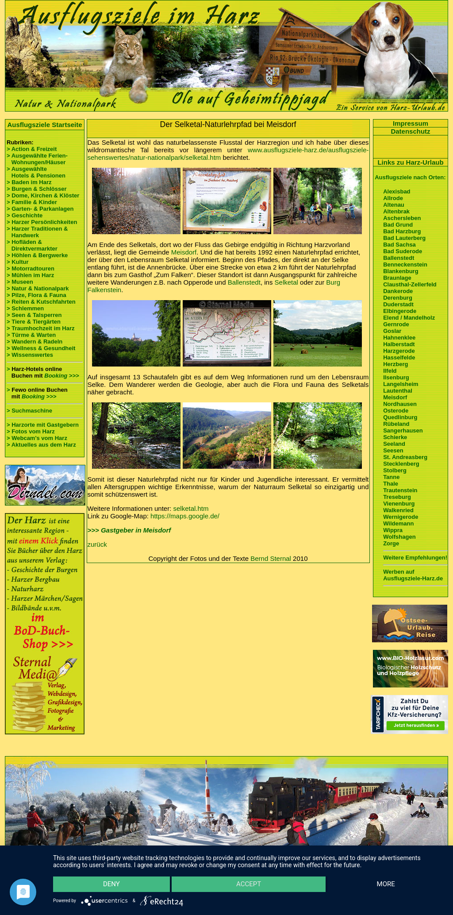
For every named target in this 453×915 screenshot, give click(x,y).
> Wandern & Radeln (34, 341)
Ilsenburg (396, 377)
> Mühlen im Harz (30, 275)
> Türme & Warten (31, 335)
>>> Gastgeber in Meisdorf (129, 530)
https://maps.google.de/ (184, 516)
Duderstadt (398, 304)
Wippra (393, 530)
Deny (111, 884)
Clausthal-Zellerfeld (410, 284)
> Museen (20, 281)
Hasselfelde (399, 357)
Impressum (410, 123)
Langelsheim (400, 384)
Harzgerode (399, 350)
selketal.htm (191, 508)
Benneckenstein (405, 264)
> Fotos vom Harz (31, 431)
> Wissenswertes (30, 354)
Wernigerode (400, 516)
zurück (97, 544)
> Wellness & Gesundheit (41, 348)
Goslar (392, 331)
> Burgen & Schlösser (36, 188)
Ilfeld (389, 370)
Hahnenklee (399, 337)
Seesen (393, 450)
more (386, 884)
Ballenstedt (244, 282)
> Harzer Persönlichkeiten (42, 222)
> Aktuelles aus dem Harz (41, 444)
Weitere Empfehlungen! (415, 557)
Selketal (286, 282)
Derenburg (397, 297)
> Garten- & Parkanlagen (40, 208)
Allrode (393, 198)
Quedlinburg (400, 417)
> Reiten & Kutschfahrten (41, 301)
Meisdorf (184, 252)
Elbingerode (399, 311)
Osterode (395, 410)
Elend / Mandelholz (409, 317)
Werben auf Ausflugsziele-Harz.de (413, 575)
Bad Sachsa (399, 244)
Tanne (391, 477)
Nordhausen (400, 404)
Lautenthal (397, 390)
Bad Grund (398, 224)
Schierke (395, 437)
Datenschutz (410, 131)
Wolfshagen (399, 536)
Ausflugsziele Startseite (44, 124)
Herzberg (395, 364)
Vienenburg (399, 503)
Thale (390, 483)
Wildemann (398, 523)
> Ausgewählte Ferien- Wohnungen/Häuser (38, 159)
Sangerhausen (403, 430)
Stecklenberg (401, 463)
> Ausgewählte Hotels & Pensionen (36, 172)
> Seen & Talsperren (34, 315)
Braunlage (397, 277)
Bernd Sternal (270, 558)
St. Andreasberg (405, 457)
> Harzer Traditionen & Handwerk (37, 232)
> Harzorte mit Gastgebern (43, 424)
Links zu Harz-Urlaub (410, 162)
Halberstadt (399, 344)
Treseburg (397, 497)
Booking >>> (61, 375)
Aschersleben (402, 218)
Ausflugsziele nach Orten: (410, 177)
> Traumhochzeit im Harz (41, 328)
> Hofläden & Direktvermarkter (32, 245)
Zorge (391, 543)
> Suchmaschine (29, 410)
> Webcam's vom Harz (37, 438)
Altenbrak (396, 211)
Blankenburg (400, 271)
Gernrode (396, 324)
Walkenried (398, 510)
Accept (248, 884)
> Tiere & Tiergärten (34, 321)
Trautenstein (400, 490)
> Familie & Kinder (32, 202)
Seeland (394, 443)
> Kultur (17, 262)
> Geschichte (24, 215)
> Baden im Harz (29, 182)
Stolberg (395, 470)
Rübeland (396, 424)
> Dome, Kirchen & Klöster (43, 195)
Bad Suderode (402, 251)
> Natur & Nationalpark (38, 288)
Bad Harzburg (402, 231)
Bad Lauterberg (404, 238)
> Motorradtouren (30, 268)
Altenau (393, 204)
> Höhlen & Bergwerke (37, 255)
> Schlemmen (25, 308)
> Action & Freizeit (32, 149)
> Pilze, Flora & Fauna (36, 295)
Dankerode (398, 291)
